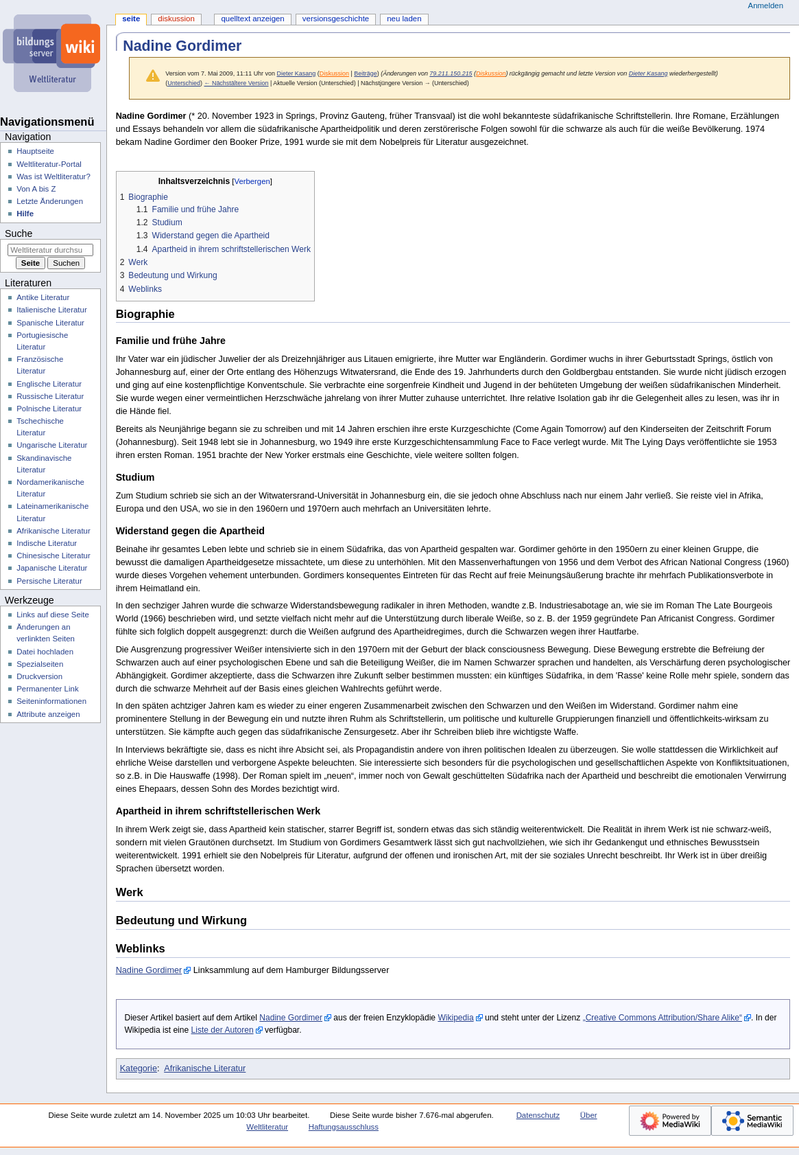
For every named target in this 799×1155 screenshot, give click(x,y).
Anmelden (766, 5)
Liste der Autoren (222, 1030)
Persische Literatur (49, 581)
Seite (131, 18)
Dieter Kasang (648, 73)
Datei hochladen (44, 652)
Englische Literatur (49, 384)
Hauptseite (35, 151)
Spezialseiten (39, 664)
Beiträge (365, 73)
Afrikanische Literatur (205, 1068)
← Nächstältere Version (236, 83)
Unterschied (183, 83)
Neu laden (404, 18)
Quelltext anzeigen (252, 18)
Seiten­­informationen (51, 701)
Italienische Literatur (51, 310)
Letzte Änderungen (49, 201)
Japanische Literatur (51, 568)
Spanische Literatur (50, 323)
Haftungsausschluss (344, 1127)
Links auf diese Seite (52, 614)
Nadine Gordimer (149, 970)
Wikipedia (455, 1017)
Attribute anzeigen (48, 714)
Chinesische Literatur (53, 555)
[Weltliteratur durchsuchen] (50, 250)
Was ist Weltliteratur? (53, 176)
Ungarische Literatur (51, 445)
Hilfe (25, 213)
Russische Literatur (50, 396)
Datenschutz (538, 1115)
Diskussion (334, 73)
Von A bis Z (36, 189)
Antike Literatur (42, 297)
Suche (18, 233)
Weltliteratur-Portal (49, 164)
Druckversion (39, 676)
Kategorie (138, 1068)
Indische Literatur (46, 543)
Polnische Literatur (49, 408)
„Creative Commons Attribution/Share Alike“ (662, 1017)
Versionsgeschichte (335, 18)
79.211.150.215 (450, 73)
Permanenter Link (47, 689)
